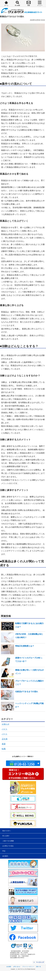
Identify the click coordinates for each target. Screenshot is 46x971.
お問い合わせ (16, 966)
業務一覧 (38, 966)
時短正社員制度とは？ (24, 646)
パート (4, 734)
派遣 (4, 744)
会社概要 (8, 966)
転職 (4, 749)
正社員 (4, 739)
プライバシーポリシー (28, 966)
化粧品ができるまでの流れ (26, 692)
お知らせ (5, 724)
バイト (4, 729)
